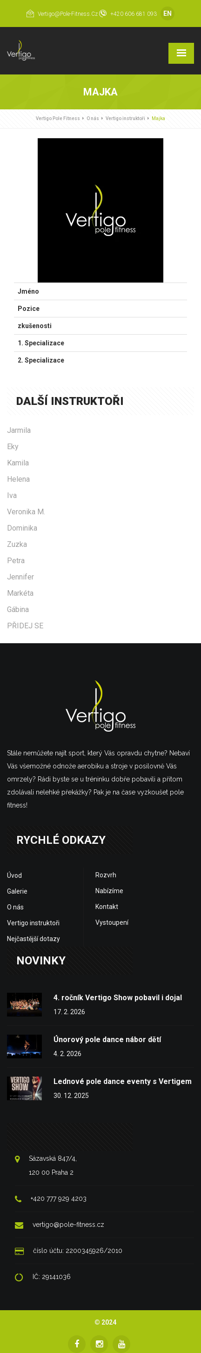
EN (167, 13)
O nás (93, 118)
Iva (12, 495)
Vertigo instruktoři (125, 118)
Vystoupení (111, 922)
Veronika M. (26, 511)
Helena (18, 479)
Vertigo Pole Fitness (58, 118)
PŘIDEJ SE (25, 625)
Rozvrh (105, 875)
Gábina (18, 609)
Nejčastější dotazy (33, 938)
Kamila (18, 462)
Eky (13, 446)
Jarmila (19, 430)
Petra (16, 560)
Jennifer (20, 576)
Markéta (20, 593)
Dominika (22, 528)
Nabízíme (109, 891)
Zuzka (17, 544)
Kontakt (106, 906)
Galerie (17, 891)
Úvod (14, 875)
